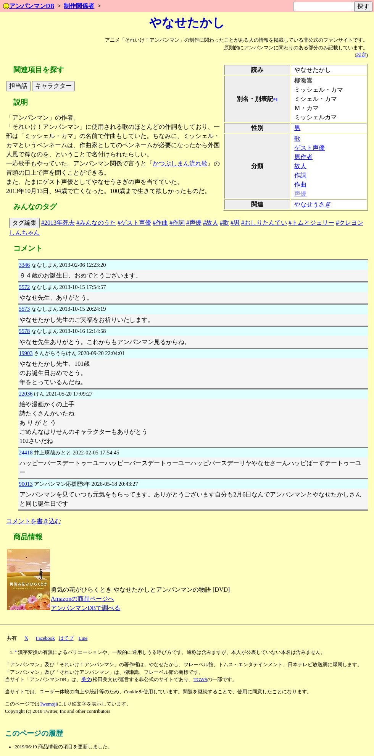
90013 (25, 484)
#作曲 (160, 222)
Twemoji (48, 704)
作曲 (300, 184)
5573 (24, 309)
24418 (25, 452)
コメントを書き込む (33, 521)
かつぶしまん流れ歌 (180, 163)
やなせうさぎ (312, 204)
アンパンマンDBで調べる (85, 608)
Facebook (45, 638)
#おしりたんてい (264, 222)
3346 (24, 265)
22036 (25, 394)
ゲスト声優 (309, 147)
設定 (361, 55)
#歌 (224, 222)
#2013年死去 (58, 222)
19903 (25, 353)
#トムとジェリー (311, 222)
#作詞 (177, 222)
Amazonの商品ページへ (82, 598)
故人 (300, 166)
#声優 (194, 222)
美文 (86, 679)
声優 (300, 193)
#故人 (210, 222)
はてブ (66, 638)
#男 (235, 222)
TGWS (200, 679)
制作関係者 (79, 6)
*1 (275, 99)
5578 (24, 331)
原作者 (303, 157)
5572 (24, 287)
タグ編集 (24, 222)
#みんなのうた (96, 222)
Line (83, 638)
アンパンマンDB (28, 6)
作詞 (300, 175)
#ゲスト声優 (134, 222)
